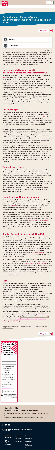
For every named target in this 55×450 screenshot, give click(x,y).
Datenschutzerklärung (7, 388)
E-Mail (9, 363)
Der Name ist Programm (8, 436)
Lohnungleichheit (12, 206)
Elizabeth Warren (29, 263)
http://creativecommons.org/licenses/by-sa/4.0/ (34, 317)
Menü (52, 3)
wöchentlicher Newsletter (8, 369)
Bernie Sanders (41, 263)
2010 (44, 116)
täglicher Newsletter (9, 367)
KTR (15, 191)
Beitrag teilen (43, 30)
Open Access (18, 441)
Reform (5, 77)
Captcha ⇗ (14, 397)
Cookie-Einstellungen (28, 446)
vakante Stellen (39, 252)
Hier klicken (11, 396)
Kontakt (27, 436)
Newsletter (18, 439)
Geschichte (8, 445)
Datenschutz (29, 441)
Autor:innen (18, 436)
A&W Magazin (7, 441)
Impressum (28, 439)
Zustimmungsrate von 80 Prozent (39, 221)
